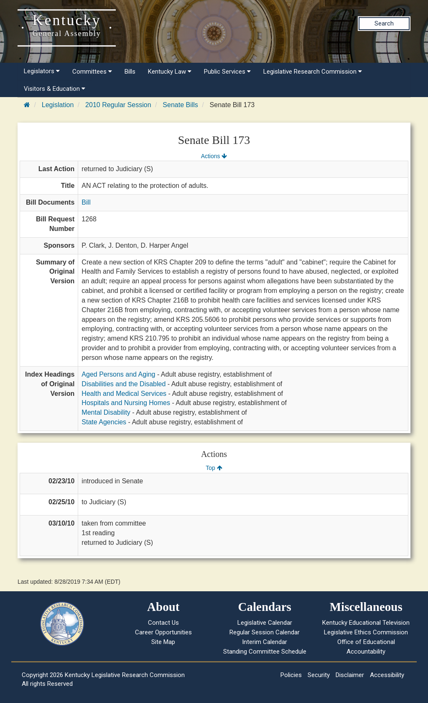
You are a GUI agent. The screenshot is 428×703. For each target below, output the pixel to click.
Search (384, 23)
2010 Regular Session (118, 104)
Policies (291, 675)
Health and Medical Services (124, 393)
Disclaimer (350, 675)
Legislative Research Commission (312, 71)
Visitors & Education (54, 88)
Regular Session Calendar (264, 632)
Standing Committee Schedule (264, 651)
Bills (130, 71)
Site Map (163, 642)
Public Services (227, 71)
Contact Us (163, 622)
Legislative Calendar (264, 622)
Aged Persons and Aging (118, 374)
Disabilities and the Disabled (124, 383)
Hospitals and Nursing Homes (126, 402)
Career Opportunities (163, 632)
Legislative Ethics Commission (366, 632)
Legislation (58, 104)
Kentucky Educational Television (366, 622)
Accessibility (387, 675)
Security (319, 675)
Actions (214, 156)
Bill (86, 202)
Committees (92, 71)
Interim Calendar (264, 642)
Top (214, 467)
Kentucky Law (169, 71)
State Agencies (104, 422)
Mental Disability (106, 412)
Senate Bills (180, 104)
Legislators (42, 71)
